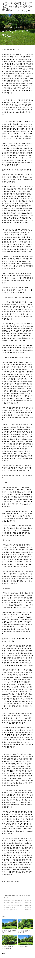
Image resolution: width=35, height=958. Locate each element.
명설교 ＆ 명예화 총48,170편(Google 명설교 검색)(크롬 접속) (17, 3)
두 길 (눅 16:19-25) (9, 907)
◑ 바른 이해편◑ (9, 895)
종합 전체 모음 (19, 895)
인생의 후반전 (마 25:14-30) (12, 900)
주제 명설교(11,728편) (24, 11)
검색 (27, 3)
